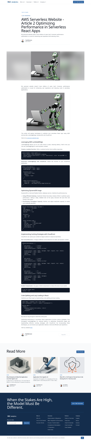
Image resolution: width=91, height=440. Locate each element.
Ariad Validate (68, 427)
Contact (77, 425)
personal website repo (33, 138)
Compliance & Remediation (54, 425)
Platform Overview (69, 418)
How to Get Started (41, 420)
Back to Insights (25, 12)
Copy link (63, 334)
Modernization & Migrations (54, 418)
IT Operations (51, 427)
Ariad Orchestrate (69, 422)
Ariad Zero (67, 420)
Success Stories (40, 422)
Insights (77, 418)
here (31, 327)
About (77, 420)
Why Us (22, 2)
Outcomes (29, 2)
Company (43, 2)
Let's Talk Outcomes (78, 2)
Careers (78, 422)
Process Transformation (53, 422)
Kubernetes (50, 429)
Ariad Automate (68, 425)
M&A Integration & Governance (55, 420)
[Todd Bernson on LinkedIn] (68, 334)
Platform (36, 2)
